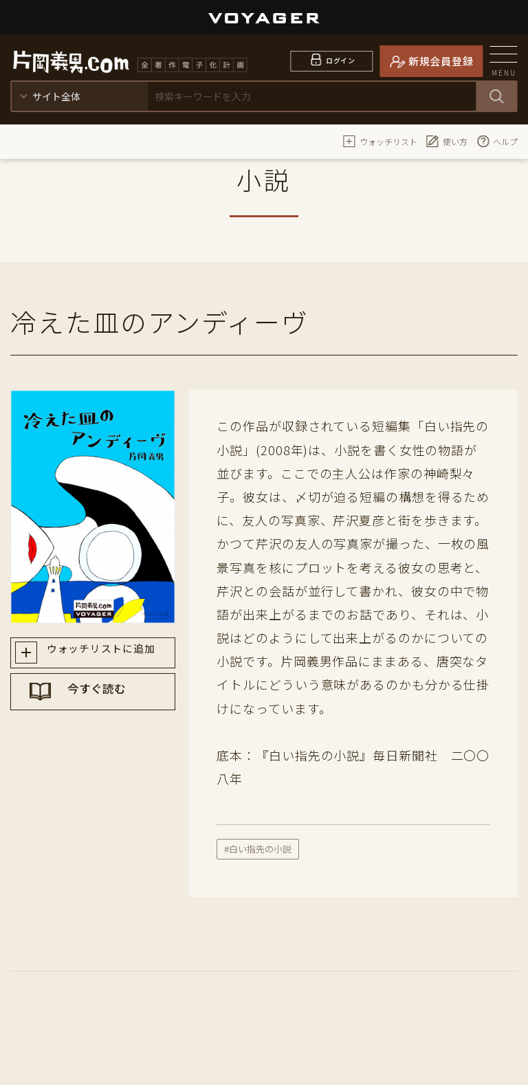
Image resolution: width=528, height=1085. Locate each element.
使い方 (447, 141)
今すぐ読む (106, 703)
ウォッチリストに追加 (105, 654)
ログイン (340, 61)
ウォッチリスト (380, 141)
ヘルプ (497, 141)
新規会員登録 (441, 61)
